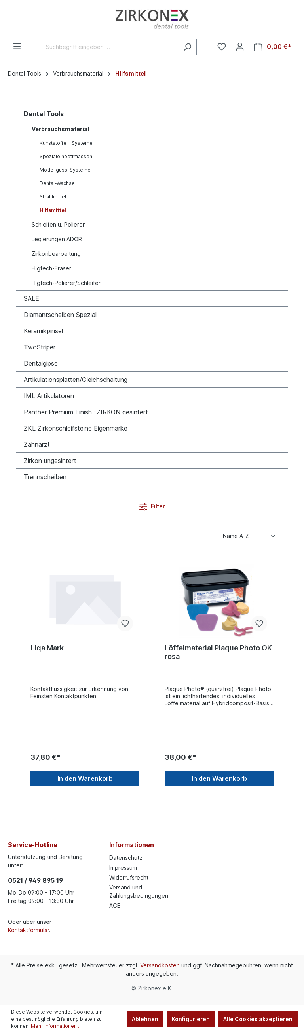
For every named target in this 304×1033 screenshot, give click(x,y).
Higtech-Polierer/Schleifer (66, 282)
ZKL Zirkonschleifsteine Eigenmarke (75, 428)
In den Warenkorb (85, 778)
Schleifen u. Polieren (59, 224)
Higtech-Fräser (51, 268)
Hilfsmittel (53, 210)
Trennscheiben (45, 477)
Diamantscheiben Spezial (60, 315)
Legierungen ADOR (57, 239)
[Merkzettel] (222, 46)
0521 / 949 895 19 (35, 880)
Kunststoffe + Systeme (66, 143)
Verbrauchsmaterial (60, 129)
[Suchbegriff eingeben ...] (110, 47)
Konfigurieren (191, 1019)
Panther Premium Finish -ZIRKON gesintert (86, 412)
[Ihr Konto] (240, 46)
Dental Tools (44, 114)
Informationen (131, 845)
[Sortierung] (249, 536)
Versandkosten (160, 965)
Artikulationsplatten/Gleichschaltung (75, 379)
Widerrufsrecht (128, 877)
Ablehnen (145, 1019)
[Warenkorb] (272, 47)
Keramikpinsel (43, 331)
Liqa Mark (47, 648)
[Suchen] (187, 47)
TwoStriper (39, 347)
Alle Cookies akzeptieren (258, 1019)
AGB (115, 905)
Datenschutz (125, 857)
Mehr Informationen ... (56, 1026)
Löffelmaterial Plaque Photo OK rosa (218, 652)
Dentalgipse (41, 363)
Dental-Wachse (57, 183)
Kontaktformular (28, 930)
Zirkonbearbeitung (56, 253)
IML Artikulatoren (49, 396)
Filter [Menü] (152, 505)
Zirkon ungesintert (50, 461)
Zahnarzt (37, 444)
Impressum (123, 867)
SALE (31, 298)
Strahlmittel (53, 197)
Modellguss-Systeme (65, 170)
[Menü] (17, 46)
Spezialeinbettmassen (66, 156)
